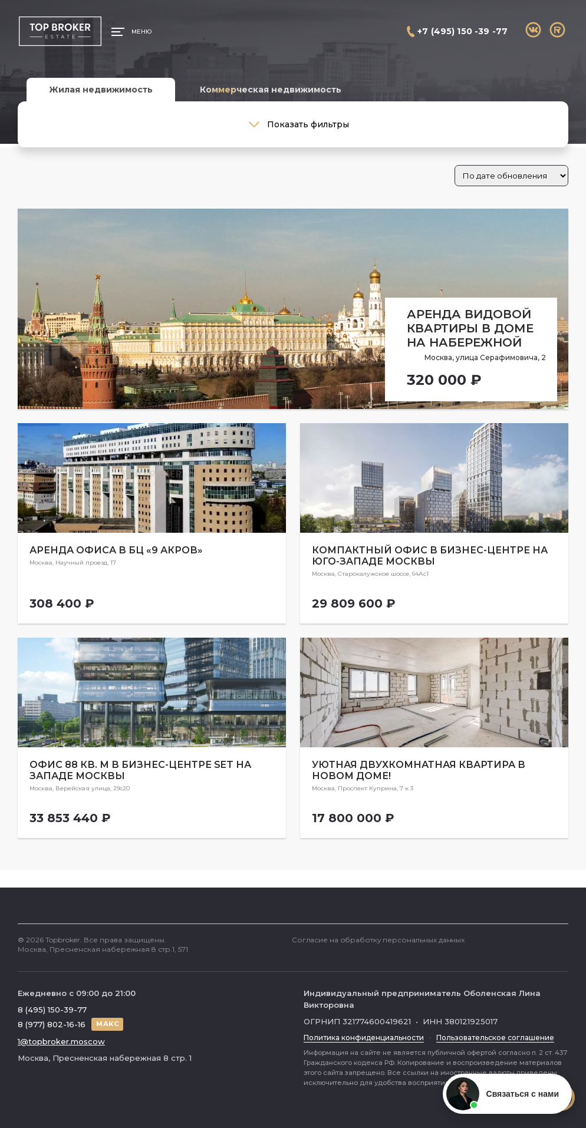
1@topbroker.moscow (61, 1041)
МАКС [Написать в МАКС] (107, 1024)
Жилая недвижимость (101, 89)
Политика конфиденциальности (364, 1037)
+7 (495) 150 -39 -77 (462, 31)
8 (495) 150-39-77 (52, 1009)
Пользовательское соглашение (495, 1037)
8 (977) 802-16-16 (51, 1024)
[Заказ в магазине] (511, 175)
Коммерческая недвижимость (270, 89)
